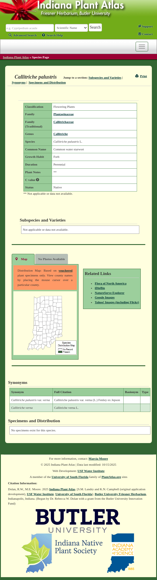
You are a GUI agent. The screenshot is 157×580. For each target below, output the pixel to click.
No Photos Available (51, 259)
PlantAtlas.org (111, 477)
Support (145, 26)
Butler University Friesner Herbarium (120, 494)
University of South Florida (70, 477)
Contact (145, 34)
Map (21, 259)
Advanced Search (23, 35)
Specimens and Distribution (47, 82)
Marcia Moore (98, 458)
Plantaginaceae (63, 114)
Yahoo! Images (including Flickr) (117, 302)
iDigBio (100, 288)
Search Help (52, 35)
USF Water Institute (91, 471)
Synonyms (18, 82)
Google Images (104, 297)
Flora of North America (110, 283)
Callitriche (60, 133)
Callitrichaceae (63, 121)
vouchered (66, 270)
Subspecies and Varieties (104, 77)
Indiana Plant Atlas (16, 57)
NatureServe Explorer (109, 292)
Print (141, 76)
